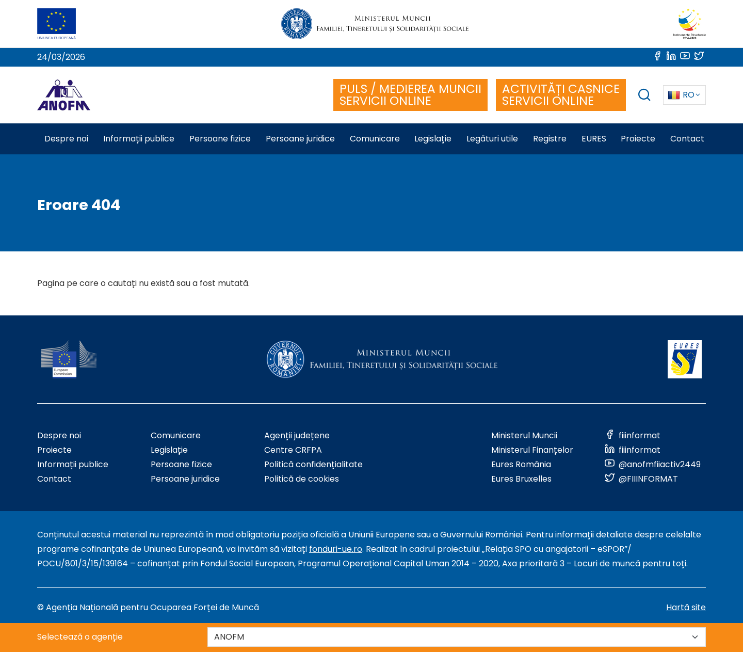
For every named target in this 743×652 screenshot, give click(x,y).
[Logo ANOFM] (63, 94)
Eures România (521, 464)
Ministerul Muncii (524, 435)
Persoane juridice (185, 479)
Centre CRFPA (293, 450)
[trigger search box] (644, 96)
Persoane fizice (181, 464)
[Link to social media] (658, 57)
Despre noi (59, 435)
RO (681, 95)
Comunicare (176, 435)
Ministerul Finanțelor (532, 450)
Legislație (169, 450)
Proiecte (54, 450)
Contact (54, 479)
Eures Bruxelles (521, 479)
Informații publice (72, 464)
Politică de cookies (301, 479)
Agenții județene (297, 435)
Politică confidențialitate (313, 464)
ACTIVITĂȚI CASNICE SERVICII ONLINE (561, 95)
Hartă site (686, 607)
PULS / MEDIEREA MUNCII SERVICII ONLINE (410, 95)
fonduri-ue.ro (335, 549)
